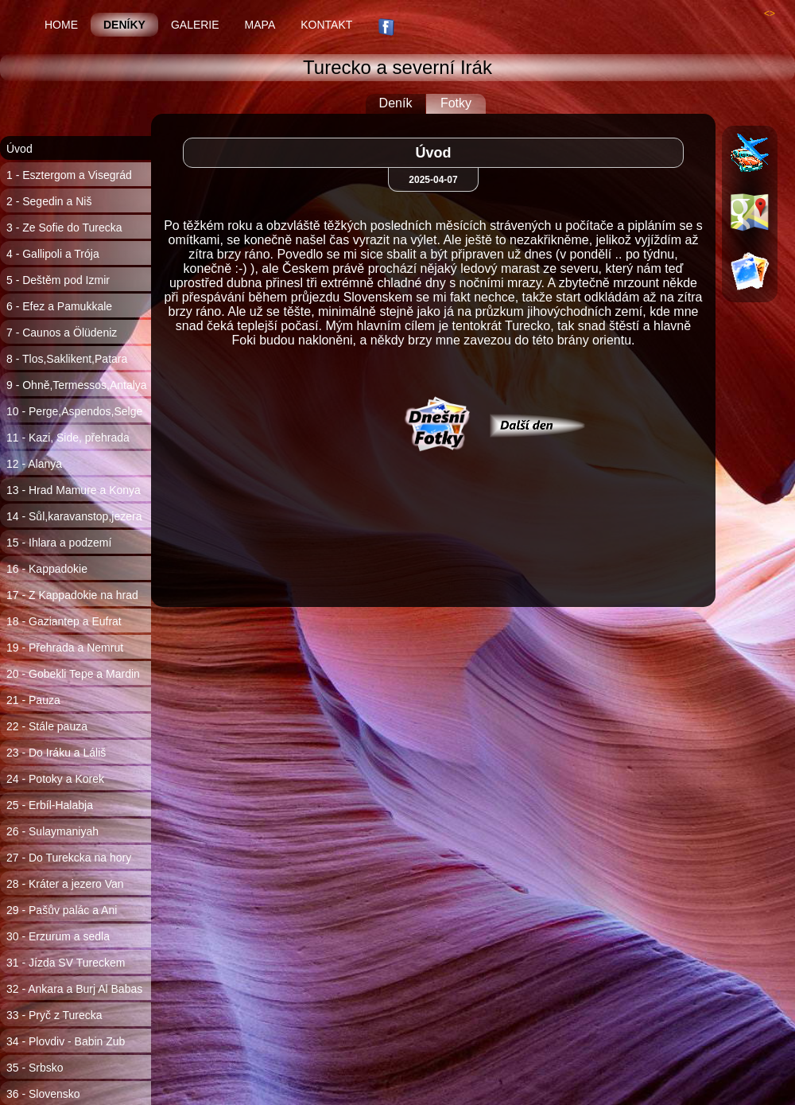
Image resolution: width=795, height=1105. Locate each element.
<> (769, 13)
